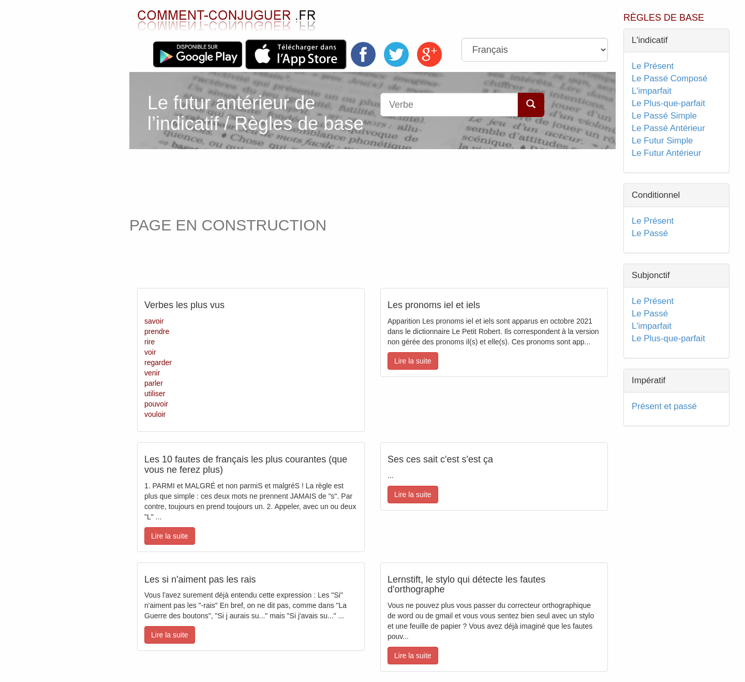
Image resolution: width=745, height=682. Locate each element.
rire (149, 342)
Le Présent (653, 66)
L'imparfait (652, 91)
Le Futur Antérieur (666, 153)
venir (152, 373)
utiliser (154, 393)
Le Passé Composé (669, 78)
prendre (156, 331)
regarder (158, 362)
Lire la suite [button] (412, 361)
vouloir (155, 414)
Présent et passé (664, 406)
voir (150, 352)
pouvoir (156, 404)
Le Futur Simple (662, 141)
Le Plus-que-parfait (668, 103)
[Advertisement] (325, 180)
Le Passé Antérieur (668, 128)
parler (153, 383)
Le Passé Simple (664, 116)
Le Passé (650, 233)
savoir (153, 321)
